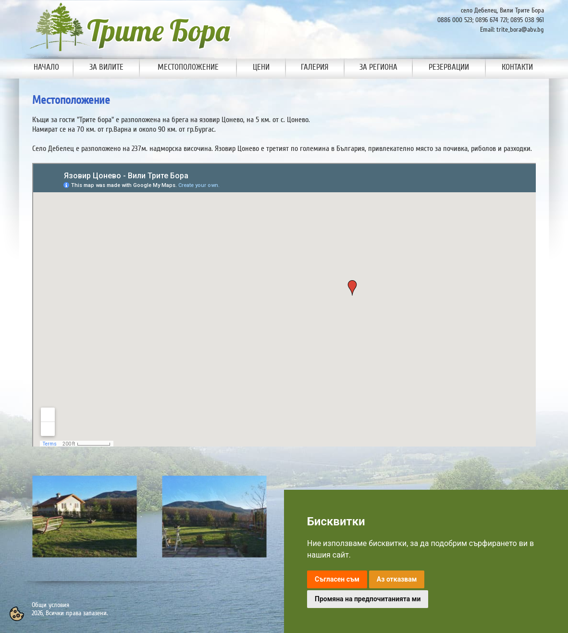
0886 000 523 (454, 20)
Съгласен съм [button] (337, 579)
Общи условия (50, 605)
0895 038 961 (527, 20)
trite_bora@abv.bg (520, 29)
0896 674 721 (491, 20)
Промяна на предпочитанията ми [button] (367, 599)
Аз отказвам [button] (397, 579)
